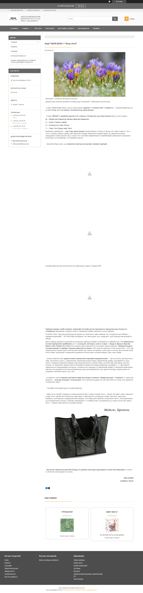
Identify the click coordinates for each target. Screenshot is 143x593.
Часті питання (78, 579)
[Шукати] (115, 19)
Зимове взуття (10, 571)
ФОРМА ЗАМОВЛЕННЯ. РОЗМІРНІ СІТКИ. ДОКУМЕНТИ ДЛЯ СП (23, 61)
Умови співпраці (79, 560)
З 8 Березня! (67, 512)
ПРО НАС (38, 28)
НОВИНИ (14, 51)
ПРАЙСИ (96, 28)
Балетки (7, 563)
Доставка (77, 568)
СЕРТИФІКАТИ (83, 28)
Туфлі (7, 560)
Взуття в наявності (11, 576)
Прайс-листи (78, 563)
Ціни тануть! (112, 512)
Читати (81, 6)
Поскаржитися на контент (71, 590)
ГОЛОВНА (14, 28)
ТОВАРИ (25, 28)
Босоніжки (8, 565)
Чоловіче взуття (10, 574)
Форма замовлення (80, 565)
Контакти (77, 571)
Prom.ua (82, 588)
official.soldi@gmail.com (21, 144)
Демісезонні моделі (11, 568)
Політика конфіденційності (88, 590)
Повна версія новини (67, 536)
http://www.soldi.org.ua (20, 140)
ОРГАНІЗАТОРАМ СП (18, 56)
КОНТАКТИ (50, 28)
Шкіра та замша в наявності (49, 560)
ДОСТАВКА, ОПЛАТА (66, 28)
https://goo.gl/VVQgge (66, 334)
